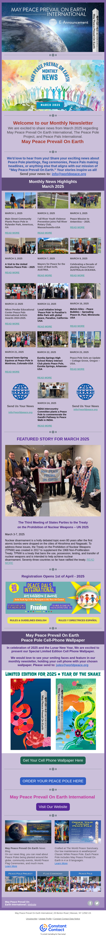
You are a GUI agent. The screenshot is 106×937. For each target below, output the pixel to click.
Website (32, 904)
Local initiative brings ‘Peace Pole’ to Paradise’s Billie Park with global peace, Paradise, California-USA (53, 315)
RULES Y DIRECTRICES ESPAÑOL (78, 620)
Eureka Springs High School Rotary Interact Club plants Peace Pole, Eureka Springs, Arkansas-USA (52, 363)
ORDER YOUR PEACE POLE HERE (53, 781)
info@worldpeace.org (69, 174)
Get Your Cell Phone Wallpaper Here (53, 760)
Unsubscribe (31, 919)
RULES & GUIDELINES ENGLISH (28, 620)
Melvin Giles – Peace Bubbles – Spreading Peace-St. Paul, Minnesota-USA (85, 313)
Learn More (11, 866)
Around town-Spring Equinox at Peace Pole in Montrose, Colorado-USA (19, 360)
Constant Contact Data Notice (66, 919)
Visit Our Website (53, 807)
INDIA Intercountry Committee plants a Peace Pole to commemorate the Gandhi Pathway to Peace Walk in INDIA (52, 414)
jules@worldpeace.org (72, 665)
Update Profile (45, 919)
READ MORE (12, 233)
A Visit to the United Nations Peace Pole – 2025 (20, 265)
